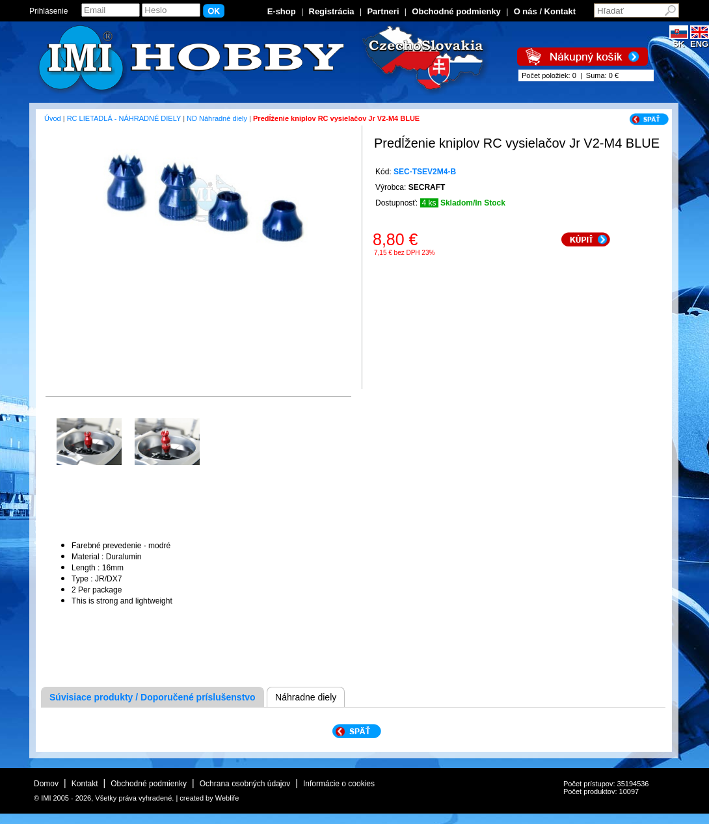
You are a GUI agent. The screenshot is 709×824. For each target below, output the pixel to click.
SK (678, 40)
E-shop (281, 11)
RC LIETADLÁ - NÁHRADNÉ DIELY (124, 118)
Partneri (383, 11)
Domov (46, 783)
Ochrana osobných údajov (245, 783)
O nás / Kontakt (545, 11)
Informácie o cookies (339, 783)
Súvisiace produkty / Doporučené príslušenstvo (152, 697)
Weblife (227, 798)
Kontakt (85, 783)
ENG (699, 40)
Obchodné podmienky (456, 11)
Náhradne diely (305, 697)
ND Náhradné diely (217, 118)
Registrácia (331, 11)
